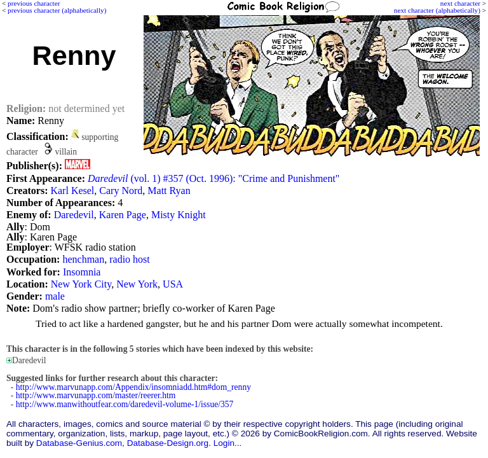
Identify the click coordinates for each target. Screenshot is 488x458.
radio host (129, 259)
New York (137, 284)
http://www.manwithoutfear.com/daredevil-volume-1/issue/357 (125, 404)
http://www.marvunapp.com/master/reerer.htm (96, 395)
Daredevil (74, 214)
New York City (81, 284)
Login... (228, 443)
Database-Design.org (167, 443)
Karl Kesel (72, 190)
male (55, 296)
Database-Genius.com (79, 443)
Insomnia (82, 272)
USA (173, 284)
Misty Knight (178, 214)
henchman (83, 259)
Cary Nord (120, 190)
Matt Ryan (168, 190)
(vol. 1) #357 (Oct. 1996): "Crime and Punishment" (213, 178)
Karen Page (122, 214)
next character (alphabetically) (437, 10)
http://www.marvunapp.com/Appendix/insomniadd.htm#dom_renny (133, 387)
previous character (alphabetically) (57, 10)
